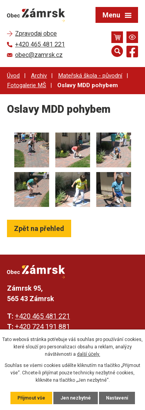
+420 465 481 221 (42, 316)
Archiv (39, 75)
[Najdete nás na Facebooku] (132, 53)
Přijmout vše (31, 398)
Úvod (13, 75)
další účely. (88, 354)
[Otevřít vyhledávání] (117, 51)
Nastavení (117, 398)
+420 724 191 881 (42, 326)
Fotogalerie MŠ (26, 85)
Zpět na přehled (39, 228)
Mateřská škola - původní (90, 75)
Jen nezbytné (75, 398)
